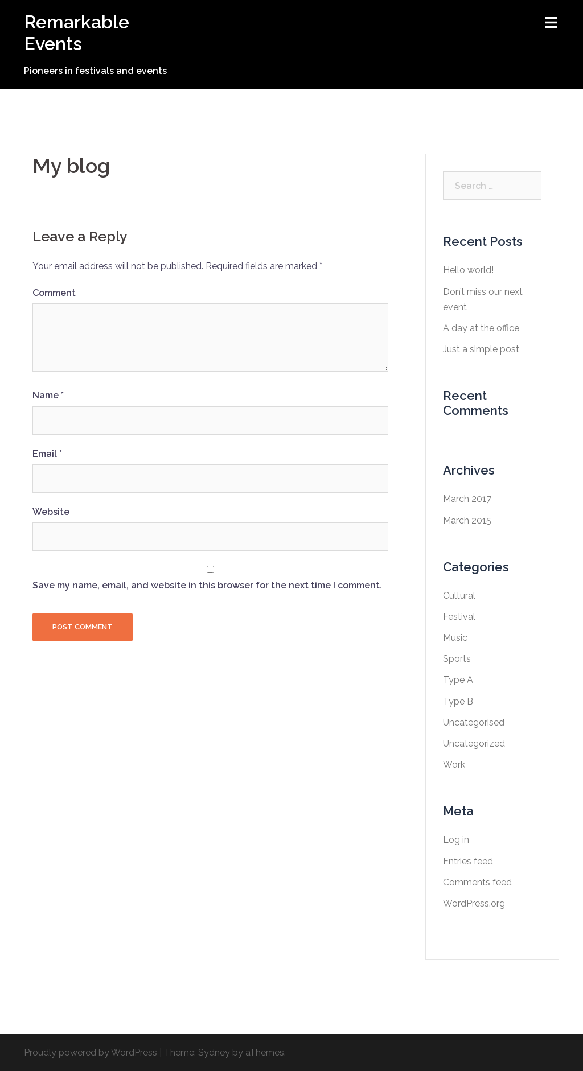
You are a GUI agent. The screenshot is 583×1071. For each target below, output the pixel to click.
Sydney (214, 1052)
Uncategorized (474, 743)
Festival (459, 616)
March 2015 (467, 520)
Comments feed (477, 882)
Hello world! (468, 270)
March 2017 (467, 498)
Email (47, 453)
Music (455, 637)
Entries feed (468, 861)
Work (454, 764)
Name (48, 395)
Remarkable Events (76, 32)
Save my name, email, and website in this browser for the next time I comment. (207, 585)
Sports (457, 658)
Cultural (459, 595)
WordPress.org (474, 903)
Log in (456, 839)
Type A (458, 679)
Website (50, 511)
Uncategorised (473, 722)
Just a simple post (481, 349)
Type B (458, 701)
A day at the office (481, 328)
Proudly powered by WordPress (90, 1052)
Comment (54, 292)
